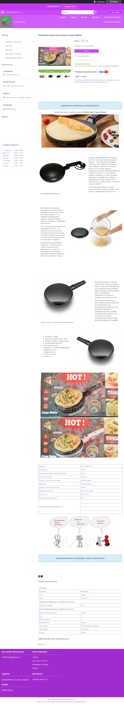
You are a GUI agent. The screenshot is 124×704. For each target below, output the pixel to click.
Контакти (96, 17)
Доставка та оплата (112, 17)
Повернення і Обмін (14, 58)
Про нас (84, 17)
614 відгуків (101, 1)
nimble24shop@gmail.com (14, 86)
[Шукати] (95, 12)
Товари (73, 17)
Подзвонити (70, 6)
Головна (62, 17)
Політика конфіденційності (77, 701)
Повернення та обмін (112, 22)
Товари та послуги (13, 42)
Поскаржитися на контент (57, 701)
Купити (86, 51)
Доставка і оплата (13, 54)
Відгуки (8, 50)
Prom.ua (74, 699)
